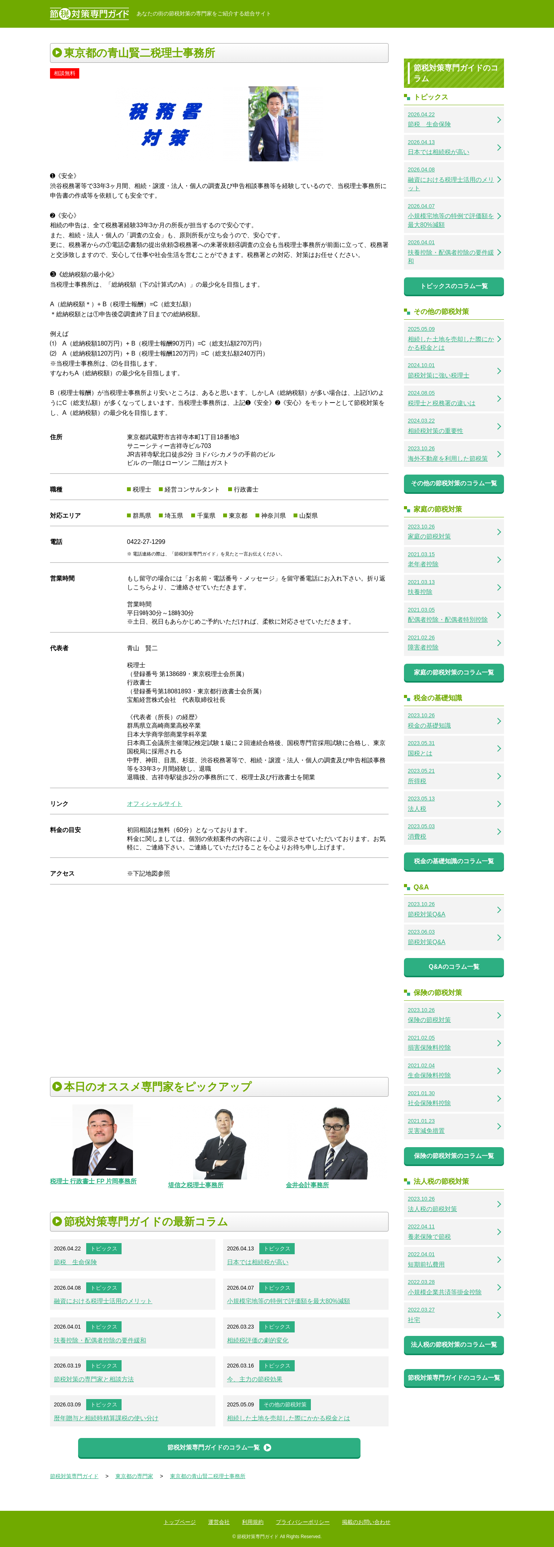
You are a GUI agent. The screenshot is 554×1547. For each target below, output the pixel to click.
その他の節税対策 (285, 1404)
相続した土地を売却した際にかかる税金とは (288, 1418)
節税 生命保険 (75, 1262)
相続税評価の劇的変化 (258, 1340)
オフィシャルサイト (154, 803)
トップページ (180, 1522)
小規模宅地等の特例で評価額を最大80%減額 (288, 1301)
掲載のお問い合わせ (366, 1522)
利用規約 (253, 1522)
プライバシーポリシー (303, 1522)
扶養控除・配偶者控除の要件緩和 (100, 1340)
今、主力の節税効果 (254, 1379)
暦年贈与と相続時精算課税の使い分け (106, 1418)
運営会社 (219, 1522)
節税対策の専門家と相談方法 (94, 1379)
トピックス (103, 1248)
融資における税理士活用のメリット (103, 1301)
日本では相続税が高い (258, 1262)
